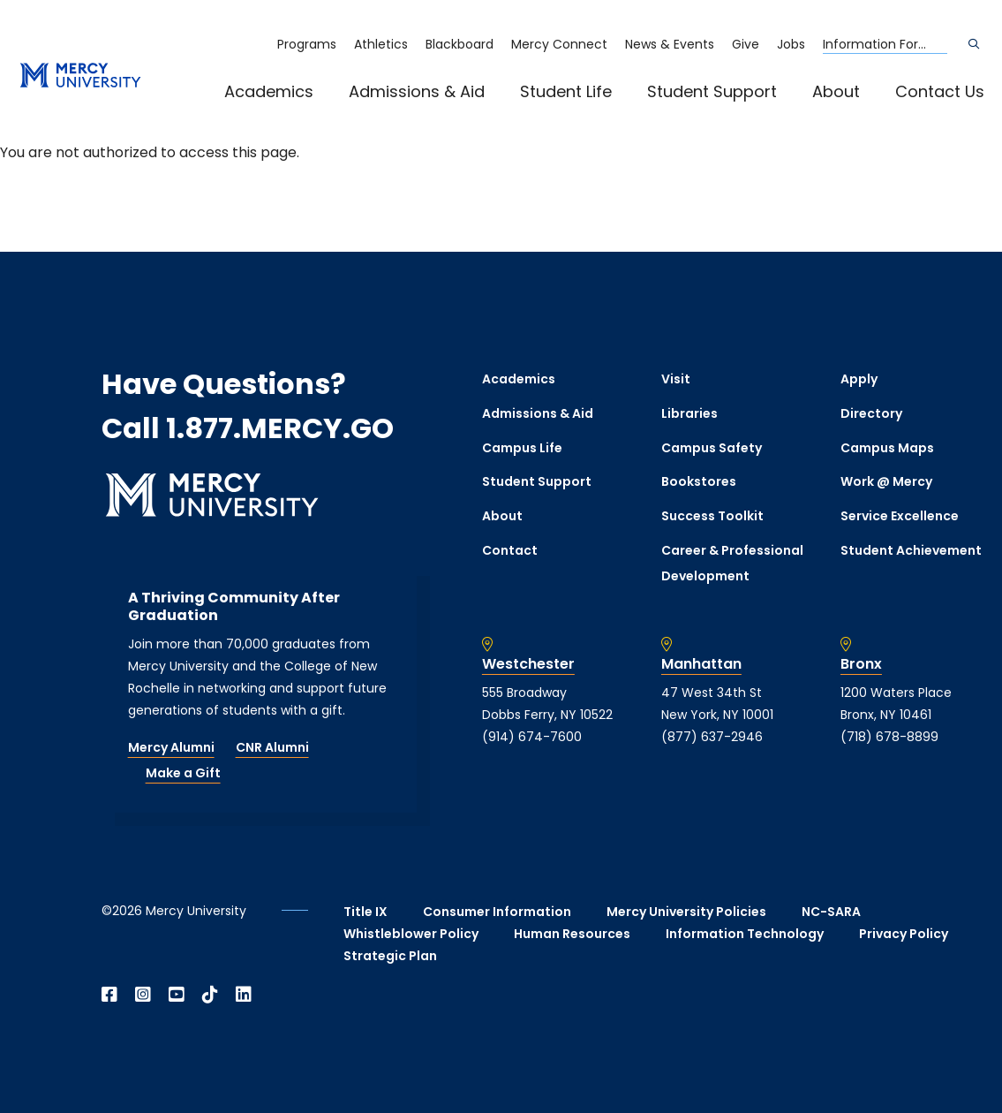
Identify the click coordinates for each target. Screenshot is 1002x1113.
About (836, 91)
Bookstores (698, 481)
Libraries (689, 413)
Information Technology (745, 934)
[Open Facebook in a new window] (109, 994)
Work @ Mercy (886, 481)
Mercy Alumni (171, 747)
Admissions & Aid (417, 91)
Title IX (365, 911)
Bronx (861, 664)
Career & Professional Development (732, 563)
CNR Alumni (272, 747)
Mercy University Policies (686, 911)
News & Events (669, 44)
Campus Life (522, 448)
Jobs (791, 44)
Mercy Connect (559, 44)
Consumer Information (497, 911)
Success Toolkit (712, 516)
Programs (306, 44)
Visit (675, 379)
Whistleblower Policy (410, 934)
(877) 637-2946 (712, 737)
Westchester (528, 664)
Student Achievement (911, 550)
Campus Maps (887, 448)
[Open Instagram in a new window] (143, 994)
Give (745, 44)
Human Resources (572, 934)
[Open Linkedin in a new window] (244, 994)
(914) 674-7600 (532, 737)
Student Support (712, 91)
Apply (859, 379)
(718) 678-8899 (889, 737)
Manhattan (701, 664)
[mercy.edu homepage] (80, 76)
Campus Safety (711, 448)
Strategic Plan (390, 956)
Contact (510, 550)
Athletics (381, 44)
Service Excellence (899, 516)
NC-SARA (831, 911)
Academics (268, 91)
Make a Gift (183, 773)
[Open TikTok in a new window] (210, 994)
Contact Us (939, 91)
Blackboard (459, 44)
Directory (871, 413)
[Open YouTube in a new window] (177, 994)
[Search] (974, 44)
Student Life (566, 91)
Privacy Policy (903, 934)
